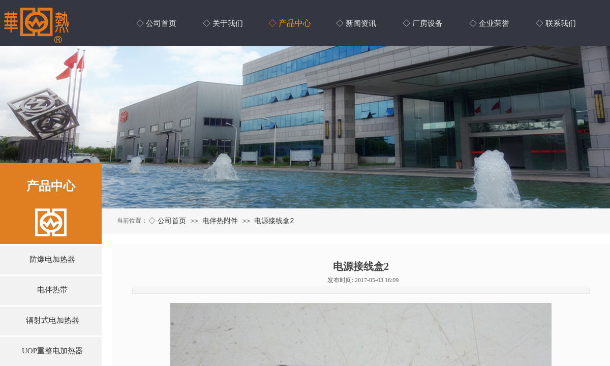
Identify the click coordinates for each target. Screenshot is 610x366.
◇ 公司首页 (167, 221)
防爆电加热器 (52, 259)
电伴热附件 (220, 221)
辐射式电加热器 (52, 320)
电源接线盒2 (274, 221)
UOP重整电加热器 (52, 351)
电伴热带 (52, 290)
